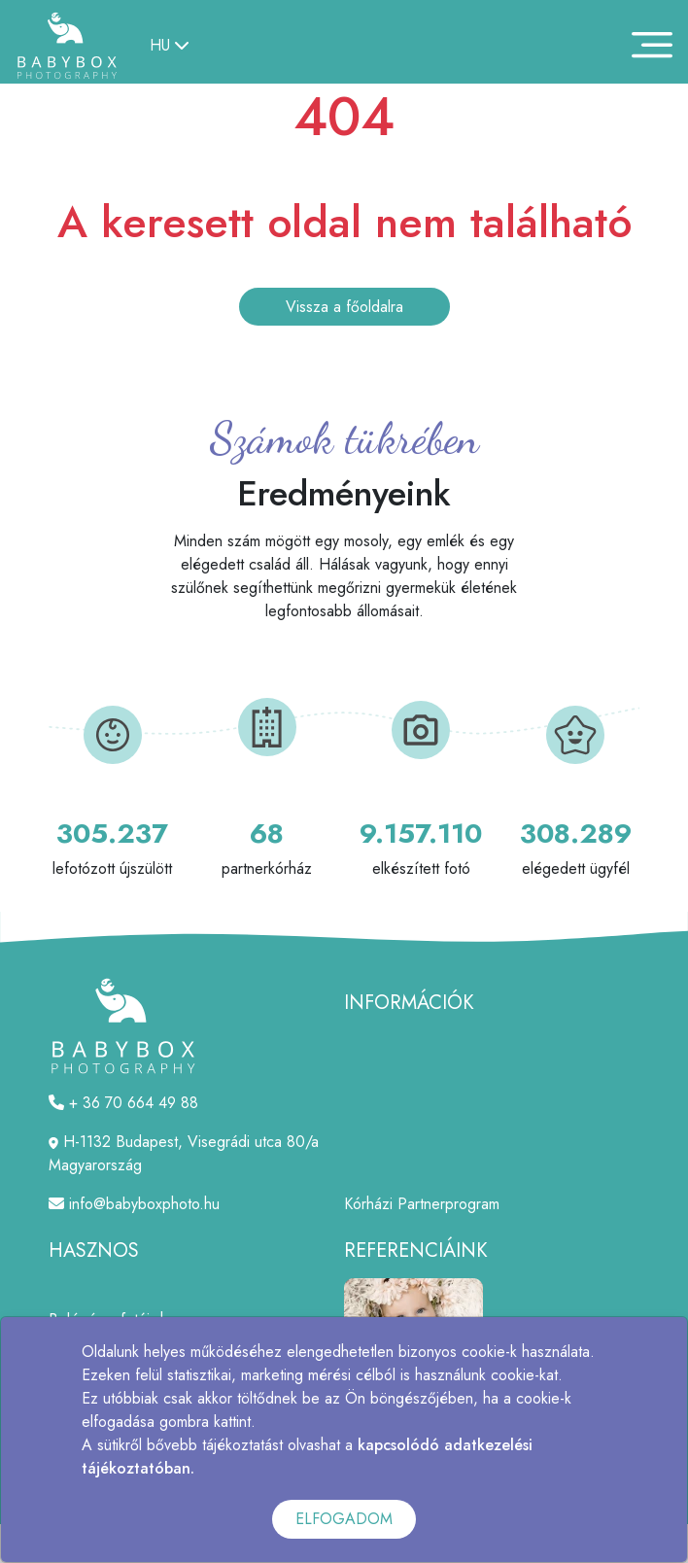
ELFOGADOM (344, 1519)
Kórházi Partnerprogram (421, 1204)
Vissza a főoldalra (344, 306)
